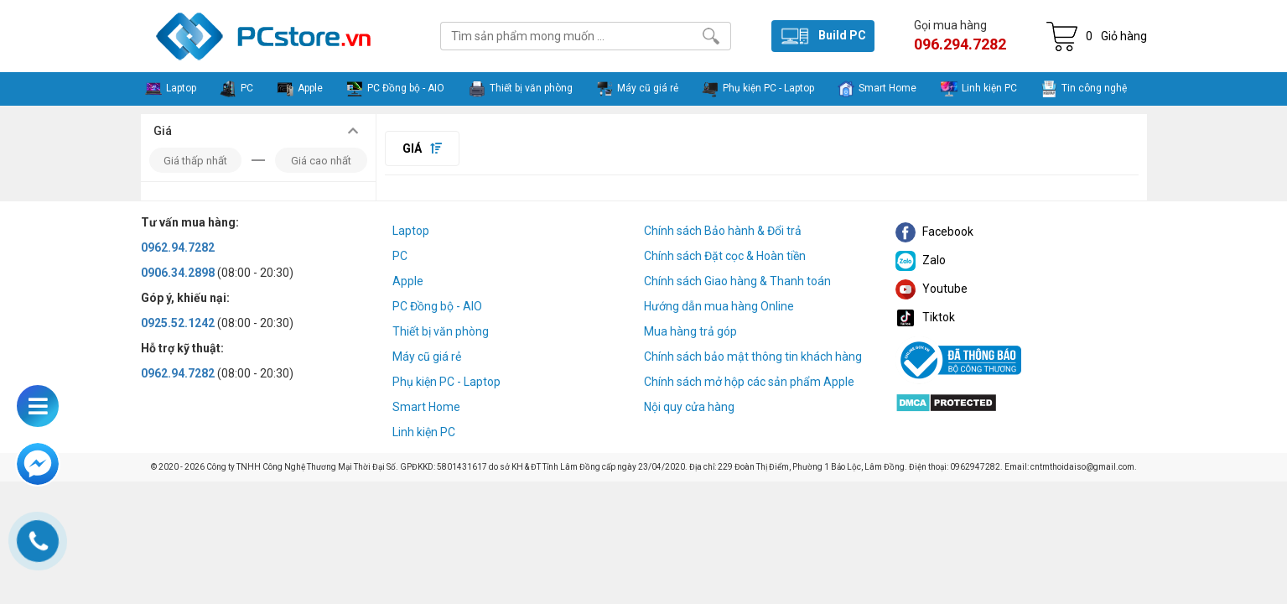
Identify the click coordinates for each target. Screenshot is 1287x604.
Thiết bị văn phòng (440, 331)
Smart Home (426, 407)
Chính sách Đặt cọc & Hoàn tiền (725, 256)
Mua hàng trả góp (690, 331)
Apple (407, 281)
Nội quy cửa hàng (689, 407)
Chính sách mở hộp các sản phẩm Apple (749, 381)
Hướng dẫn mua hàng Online (719, 306)
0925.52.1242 (178, 323)
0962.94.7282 (178, 247)
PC (399, 256)
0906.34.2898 (178, 272)
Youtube (931, 288)
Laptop (410, 230)
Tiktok (925, 317)
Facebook (934, 231)
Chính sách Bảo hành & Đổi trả (723, 230)
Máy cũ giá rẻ (426, 356)
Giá (422, 148)
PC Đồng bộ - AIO (437, 306)
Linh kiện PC (423, 432)
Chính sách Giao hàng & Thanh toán (737, 281)
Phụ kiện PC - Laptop (446, 381)
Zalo (920, 260)
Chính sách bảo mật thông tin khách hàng (753, 356)
